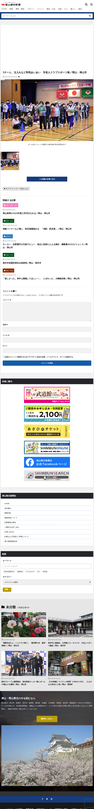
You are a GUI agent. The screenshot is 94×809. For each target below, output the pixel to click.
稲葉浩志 (20, 571)
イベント (38, 9)
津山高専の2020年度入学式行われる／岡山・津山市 (26, 213)
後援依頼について (10, 518)
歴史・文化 (48, 9)
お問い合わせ (9, 532)
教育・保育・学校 (11, 205)
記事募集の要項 (10, 522)
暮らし (69, 9)
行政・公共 (9, 221)
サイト (5, 346)
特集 (10, 9)
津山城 (45, 571)
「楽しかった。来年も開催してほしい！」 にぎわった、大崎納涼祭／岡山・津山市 (41, 278)
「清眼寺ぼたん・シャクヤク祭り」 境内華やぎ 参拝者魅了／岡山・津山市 (23, 644)
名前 (5, 324)
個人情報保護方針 (10, 541)
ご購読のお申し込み (11, 527)
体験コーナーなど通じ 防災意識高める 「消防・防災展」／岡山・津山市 (37, 229)
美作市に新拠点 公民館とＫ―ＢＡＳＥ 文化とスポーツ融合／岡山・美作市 (70, 644)
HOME (3, 9)
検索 (6, 589)
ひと (62, 9)
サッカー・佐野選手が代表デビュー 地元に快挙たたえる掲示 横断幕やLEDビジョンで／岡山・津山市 (45, 246)
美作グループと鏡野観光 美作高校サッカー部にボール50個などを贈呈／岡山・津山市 (23, 683)
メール (6, 335)
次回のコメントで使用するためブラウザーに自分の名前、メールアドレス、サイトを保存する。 (39, 357)
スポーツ (29, 9)
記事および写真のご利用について (16, 537)
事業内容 (7, 513)
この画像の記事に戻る (47, 179)
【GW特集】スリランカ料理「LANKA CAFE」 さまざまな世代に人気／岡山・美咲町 (70, 683)
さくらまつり (30, 571)
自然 (56, 9)
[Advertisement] (47, 36)
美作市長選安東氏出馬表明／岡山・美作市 (22, 263)
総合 (76, 9)
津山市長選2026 (9, 571)
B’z (39, 571)
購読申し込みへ (47, 719)
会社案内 (7, 508)
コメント (7, 300)
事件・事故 (19, 9)
